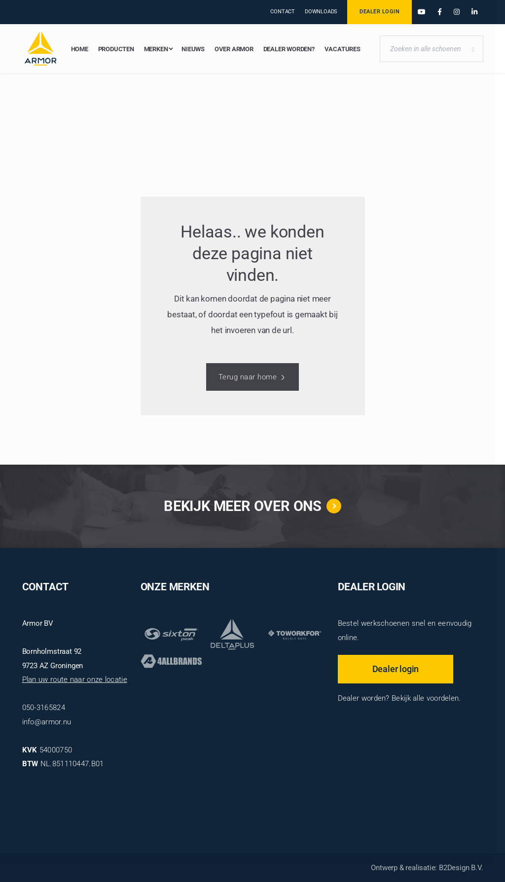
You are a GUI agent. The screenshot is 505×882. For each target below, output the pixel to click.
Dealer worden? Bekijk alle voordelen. (399, 698)
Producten (116, 49)
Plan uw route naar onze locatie (74, 679)
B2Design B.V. (461, 867)
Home (79, 49)
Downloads (321, 11)
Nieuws (193, 49)
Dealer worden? (289, 49)
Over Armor (234, 49)
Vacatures (343, 49)
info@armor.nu (47, 721)
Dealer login (395, 668)
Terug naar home (247, 377)
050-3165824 (43, 707)
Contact (282, 11)
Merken (156, 49)
